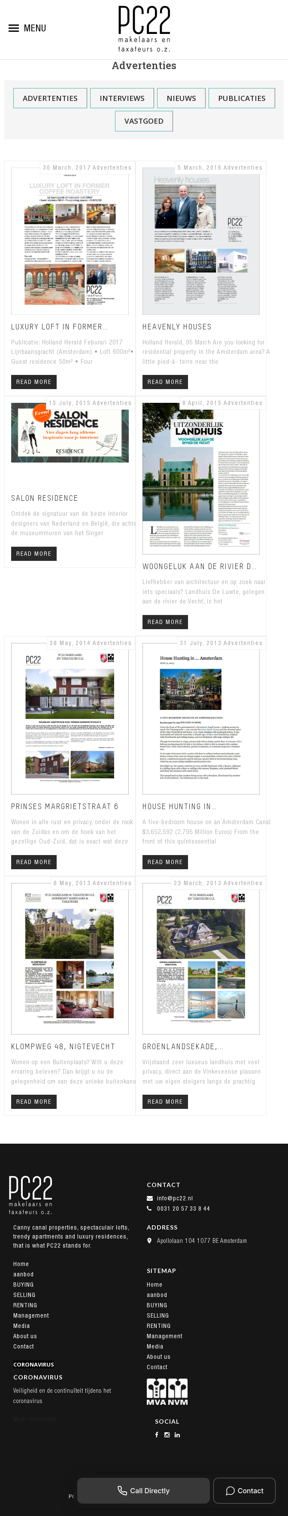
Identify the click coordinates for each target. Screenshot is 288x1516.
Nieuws (181, 98)
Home (21, 1263)
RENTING (25, 1305)
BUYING (23, 1284)
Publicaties (242, 98)
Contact (23, 1346)
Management (31, 1315)
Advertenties (50, 98)
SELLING (24, 1294)
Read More (34, 381)
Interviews (122, 98)
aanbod (23, 1274)
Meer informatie (35, 1419)
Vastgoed (144, 121)
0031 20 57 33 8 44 (178, 1208)
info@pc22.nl (170, 1198)
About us (25, 1336)
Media (21, 1325)
